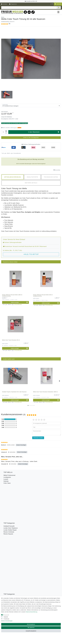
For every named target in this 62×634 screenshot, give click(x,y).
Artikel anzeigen (19, 302)
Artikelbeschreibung (12, 177)
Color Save (7, 483)
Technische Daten (51, 177)
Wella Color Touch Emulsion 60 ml (11, 340)
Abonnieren (44, 552)
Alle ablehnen (31, 627)
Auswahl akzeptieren (31, 631)
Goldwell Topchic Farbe (11, 513)
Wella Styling (8, 521)
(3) (9, 23)
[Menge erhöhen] (6, 131)
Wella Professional (9, 475)
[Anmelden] (4, 4)
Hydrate (6, 481)
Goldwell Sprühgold (10, 507)
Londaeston (7, 477)
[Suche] (59, 7)
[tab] (12, 177)
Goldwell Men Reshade (11, 511)
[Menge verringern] (6, 133)
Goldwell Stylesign (9, 509)
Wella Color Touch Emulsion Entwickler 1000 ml (45, 391)
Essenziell (6, 615)
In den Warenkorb (43, 132)
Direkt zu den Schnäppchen (31, 137)
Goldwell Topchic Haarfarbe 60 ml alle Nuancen (14, 391)
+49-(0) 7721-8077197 (31, 254)
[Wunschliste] (52, 4)
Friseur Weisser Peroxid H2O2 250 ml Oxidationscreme (43, 295)
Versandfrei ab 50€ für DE (31, 1)
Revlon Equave (8, 498)
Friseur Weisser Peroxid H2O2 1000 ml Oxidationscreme (12, 295)
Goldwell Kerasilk (9, 491)
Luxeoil (6, 479)
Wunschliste (57, 170)
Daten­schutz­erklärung (31, 611)
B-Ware (6, 525)
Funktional (6, 618)
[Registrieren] (13, 4)
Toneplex (6, 519)
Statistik (6, 617)
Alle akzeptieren (31, 624)
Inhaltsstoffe (32, 177)
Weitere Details (31, 183)
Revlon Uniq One (9, 523)
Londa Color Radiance (11, 493)
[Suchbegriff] (29, 7)
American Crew (8, 505)
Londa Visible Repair (10, 494)
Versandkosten (17, 153)
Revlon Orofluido (9, 496)
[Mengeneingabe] (3, 132)
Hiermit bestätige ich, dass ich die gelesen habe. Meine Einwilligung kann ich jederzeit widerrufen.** (31, 546)
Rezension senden (38, 437)
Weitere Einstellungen (6, 620)
